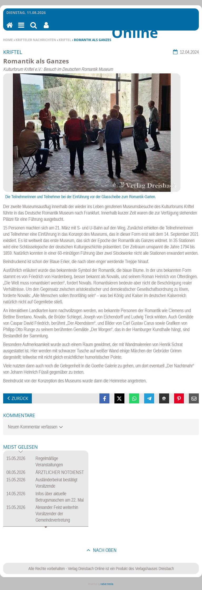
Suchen (33, 28)
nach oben (104, 550)
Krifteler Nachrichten (36, 40)
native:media (106, 584)
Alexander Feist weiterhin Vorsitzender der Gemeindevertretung (57, 513)
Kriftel (65, 40)
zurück (20, 398)
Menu (21, 28)
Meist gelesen (20, 447)
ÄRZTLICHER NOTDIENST (60, 472)
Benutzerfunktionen (46, 28)
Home (8, 40)
